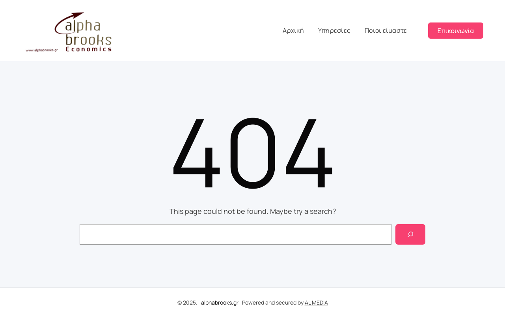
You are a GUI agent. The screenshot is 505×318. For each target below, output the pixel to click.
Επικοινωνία (456, 30)
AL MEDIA (316, 302)
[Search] (410, 234)
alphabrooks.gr (220, 302)
